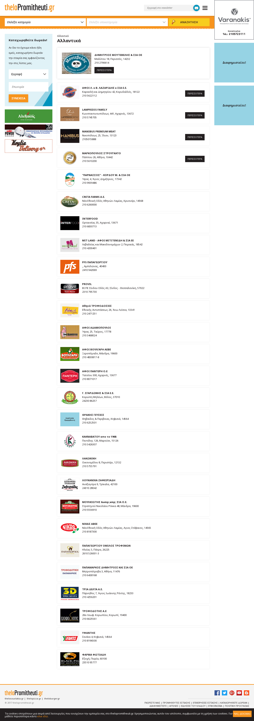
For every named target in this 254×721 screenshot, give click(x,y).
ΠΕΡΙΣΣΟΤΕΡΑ (104, 70)
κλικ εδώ (42, 716)
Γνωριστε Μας (152, 702)
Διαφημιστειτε (158, 705)
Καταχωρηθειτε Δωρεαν (234, 702)
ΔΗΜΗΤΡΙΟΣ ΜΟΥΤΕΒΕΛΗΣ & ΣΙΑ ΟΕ (118, 55)
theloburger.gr (52, 698)
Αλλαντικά (63, 36)
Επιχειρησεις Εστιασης (205, 702)
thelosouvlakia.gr (14, 698)
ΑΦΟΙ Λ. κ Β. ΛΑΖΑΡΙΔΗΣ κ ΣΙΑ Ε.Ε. (104, 88)
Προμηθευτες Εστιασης (177, 702)
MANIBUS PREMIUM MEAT (99, 131)
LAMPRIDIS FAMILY (94, 109)
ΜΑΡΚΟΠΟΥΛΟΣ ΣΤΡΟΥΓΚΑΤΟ (101, 153)
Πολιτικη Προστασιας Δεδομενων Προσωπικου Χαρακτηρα (216, 707)
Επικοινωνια (215, 705)
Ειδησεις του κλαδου (193, 705)
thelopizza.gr (34, 698)
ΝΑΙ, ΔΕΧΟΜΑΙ (242, 713)
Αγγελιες (174, 705)
